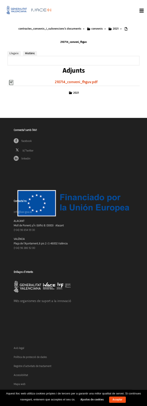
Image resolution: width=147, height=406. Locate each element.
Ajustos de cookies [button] (92, 399)
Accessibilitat (21, 375)
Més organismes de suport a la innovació (42, 301)
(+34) (24, 230)
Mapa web (19, 384)
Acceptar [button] (117, 399)
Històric (30, 53)
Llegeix (14, 53)
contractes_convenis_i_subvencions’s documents (49, 28)
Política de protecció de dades (30, 357)
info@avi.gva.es (23, 212)
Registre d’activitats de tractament (32, 366)
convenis (97, 28)
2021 (116, 28)
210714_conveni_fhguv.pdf (76, 82)
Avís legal (19, 348)
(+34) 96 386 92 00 (24, 248)
